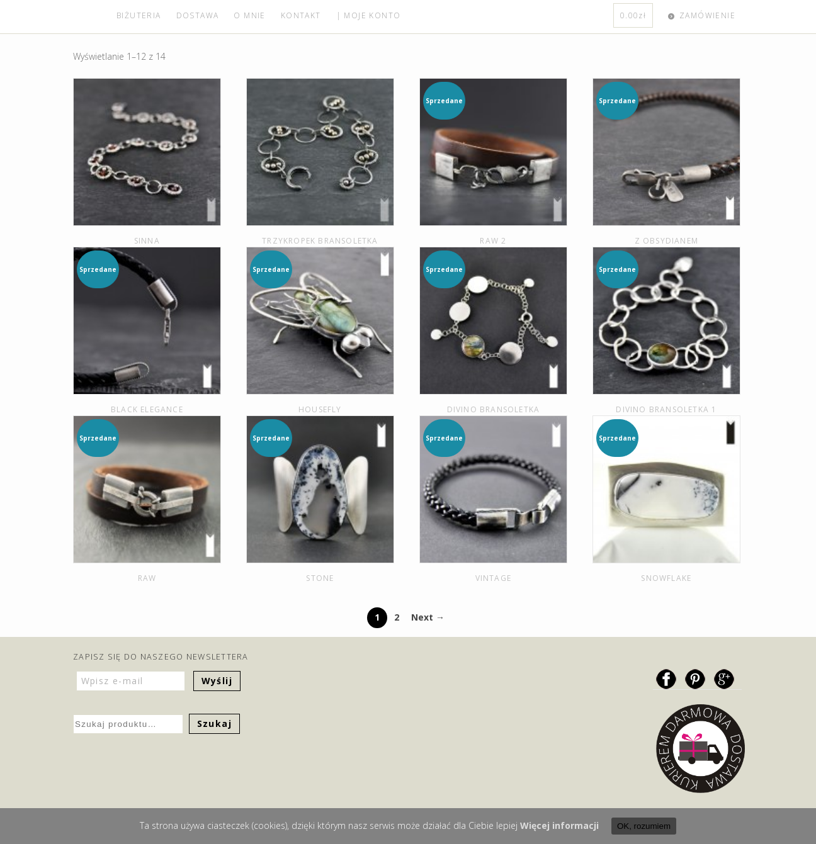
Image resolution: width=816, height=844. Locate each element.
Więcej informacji (559, 825)
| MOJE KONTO (368, 15)
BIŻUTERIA (138, 15)
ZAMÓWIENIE (707, 15)
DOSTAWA (197, 15)
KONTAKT (301, 15)
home (91, 16)
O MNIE (249, 15)
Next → (428, 617)
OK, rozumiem (644, 826)
